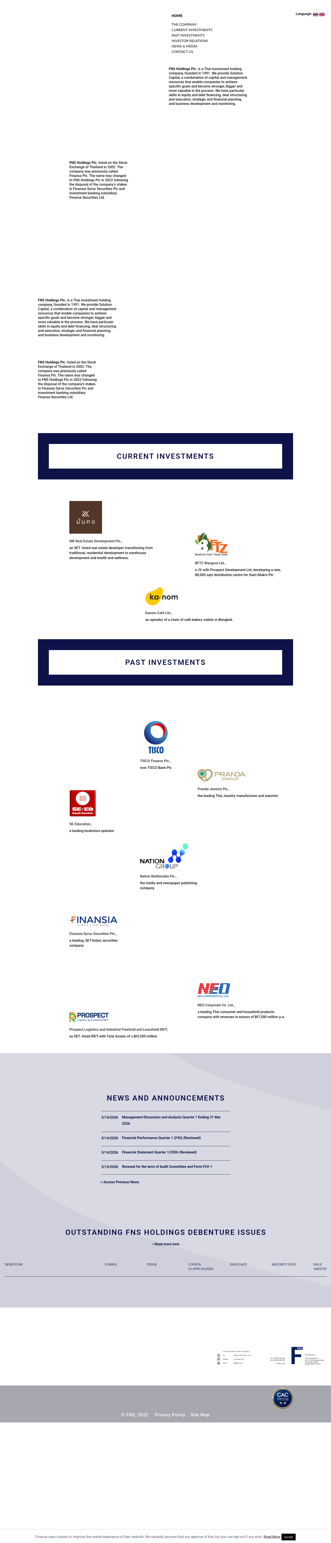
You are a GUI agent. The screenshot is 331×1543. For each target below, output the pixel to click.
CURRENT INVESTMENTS (192, 30)
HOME (177, 15)
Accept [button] (288, 1537)
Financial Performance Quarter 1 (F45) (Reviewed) (161, 1138)
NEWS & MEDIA (184, 46)
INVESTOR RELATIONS (190, 41)
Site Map (200, 1414)
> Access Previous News (120, 1182)
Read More (272, 1537)
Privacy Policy (170, 1414)
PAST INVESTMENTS (188, 35)
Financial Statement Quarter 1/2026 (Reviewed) (159, 1152)
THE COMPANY (184, 24)
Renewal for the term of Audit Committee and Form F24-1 (167, 1167)
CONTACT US (182, 51)
